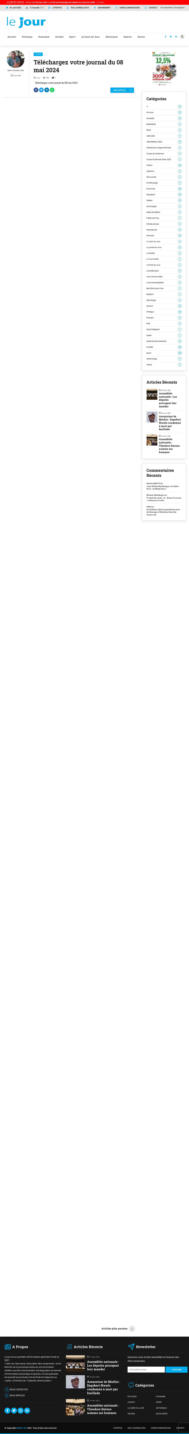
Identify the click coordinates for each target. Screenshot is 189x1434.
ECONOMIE (160, 1396)
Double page (164, 183)
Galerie (164, 200)
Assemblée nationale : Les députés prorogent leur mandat (168, 400)
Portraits (164, 317)
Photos (38, 54)
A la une (164, 112)
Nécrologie (164, 300)
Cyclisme (164, 171)
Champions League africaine (164, 147)
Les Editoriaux (164, 270)
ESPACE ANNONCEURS (161, 1428)
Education (164, 194)
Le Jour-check (164, 259)
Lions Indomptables (164, 282)
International (164, 229)
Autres (141, 36)
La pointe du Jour (164, 247)
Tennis (164, 364)
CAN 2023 (164, 136)
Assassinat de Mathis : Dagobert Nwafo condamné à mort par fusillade (170, 423)
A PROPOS (117, 1428)
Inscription (179, 7)
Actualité (164, 118)
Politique (164, 312)
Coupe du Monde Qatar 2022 (164, 159)
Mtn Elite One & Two (164, 288)
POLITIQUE (132, 1396)
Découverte (164, 177)
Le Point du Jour (164, 265)
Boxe (164, 130)
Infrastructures (164, 224)
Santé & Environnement (164, 341)
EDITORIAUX (161, 1408)
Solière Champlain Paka (16, 60)
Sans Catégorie (164, 329)
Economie (164, 188)
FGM (148, 507)
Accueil (11, 36)
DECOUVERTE (162, 1414)
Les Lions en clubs (164, 276)
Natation (164, 294)
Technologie (164, 358)
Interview (164, 235)
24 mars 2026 (64, 2)
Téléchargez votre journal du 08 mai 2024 (78, 66)
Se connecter (167, 7)
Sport (164, 353)
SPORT (159, 1402)
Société (164, 347)
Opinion (164, 306)
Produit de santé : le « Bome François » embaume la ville (163, 499)
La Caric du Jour (164, 241)
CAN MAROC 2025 (164, 141)
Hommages (164, 206)
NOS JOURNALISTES (137, 1428)
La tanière (164, 253)
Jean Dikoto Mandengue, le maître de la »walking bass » (162, 487)
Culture (164, 165)
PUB (164, 323)
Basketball (164, 124)
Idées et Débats (164, 212)
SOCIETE (131, 1402)
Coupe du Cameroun (164, 153)
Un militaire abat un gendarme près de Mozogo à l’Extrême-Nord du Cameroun (163, 512)
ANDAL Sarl (21, 1428)
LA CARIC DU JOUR (136, 1408)
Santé (164, 335)
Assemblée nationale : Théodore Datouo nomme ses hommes (169, 446)
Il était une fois (164, 218)
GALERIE (131, 1414)
